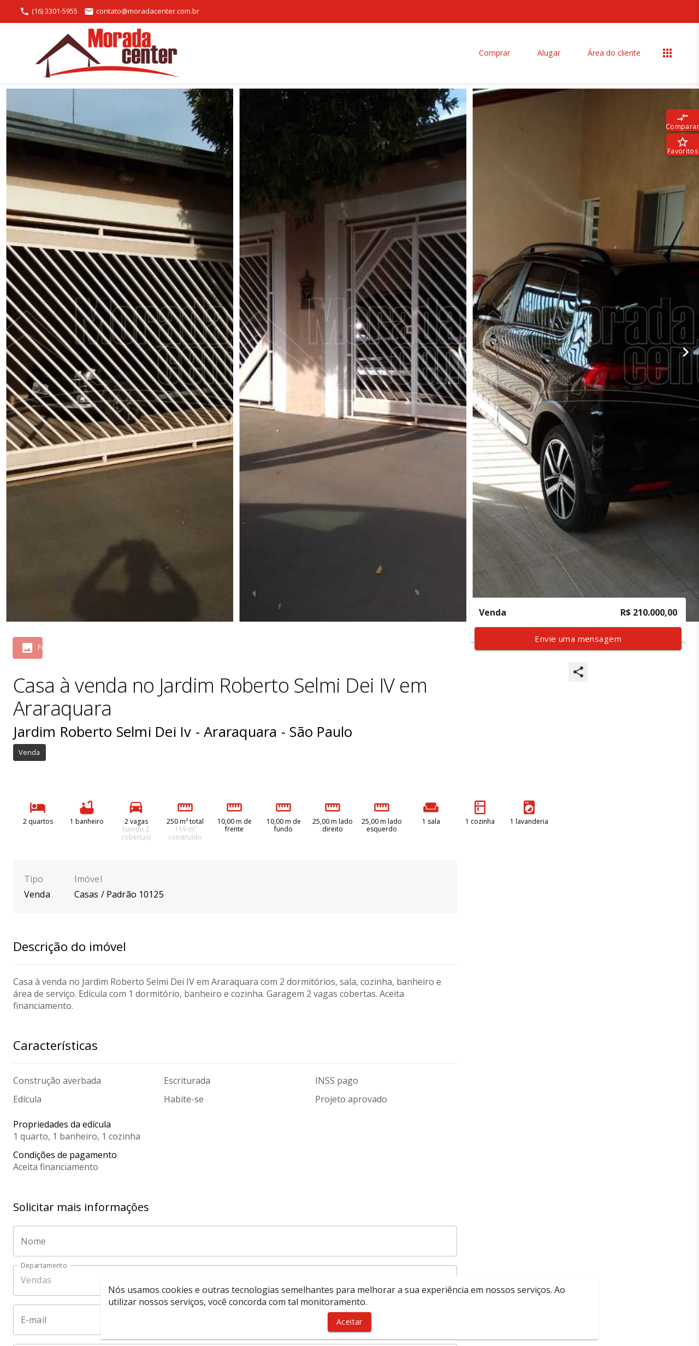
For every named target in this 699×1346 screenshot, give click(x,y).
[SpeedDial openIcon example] (578, 672)
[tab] (40, 648)
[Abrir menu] (667, 53)
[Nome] (235, 1241)
